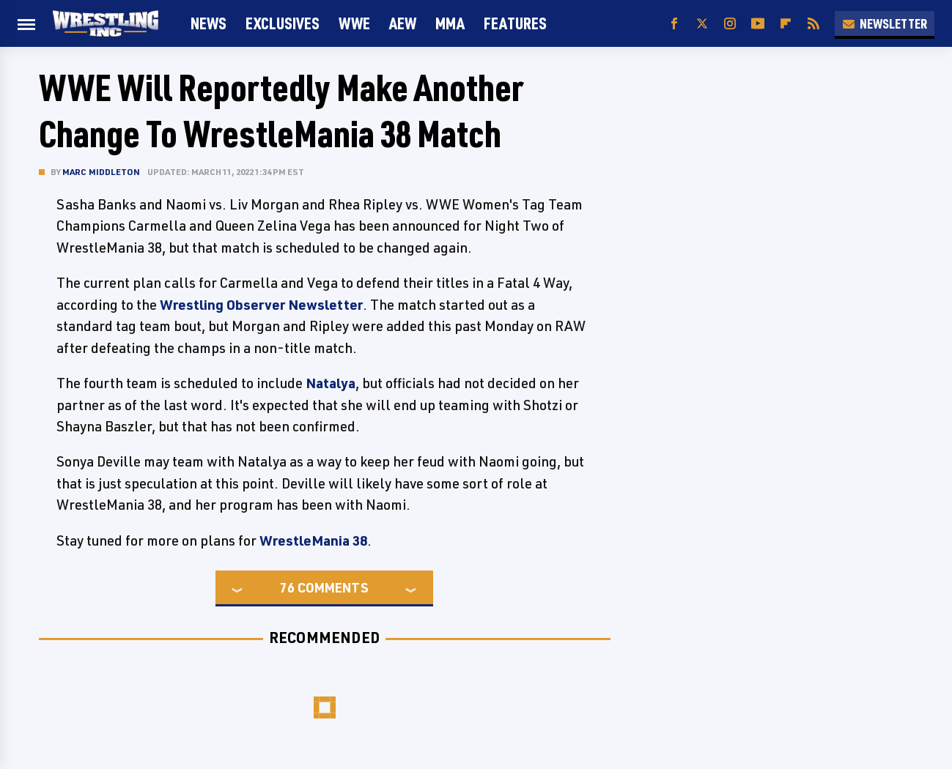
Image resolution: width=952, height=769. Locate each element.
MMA (450, 23)
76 (287, 587)
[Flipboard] (785, 24)
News (208, 23)
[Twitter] (702, 24)
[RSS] (813, 24)
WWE (354, 23)
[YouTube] (757, 24)
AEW (402, 23)
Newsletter (884, 23)
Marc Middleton (101, 171)
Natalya (330, 383)
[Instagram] (730, 24)
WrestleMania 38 (313, 540)
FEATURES (515, 23)
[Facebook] (674, 24)
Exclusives (283, 23)
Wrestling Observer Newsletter (261, 304)
